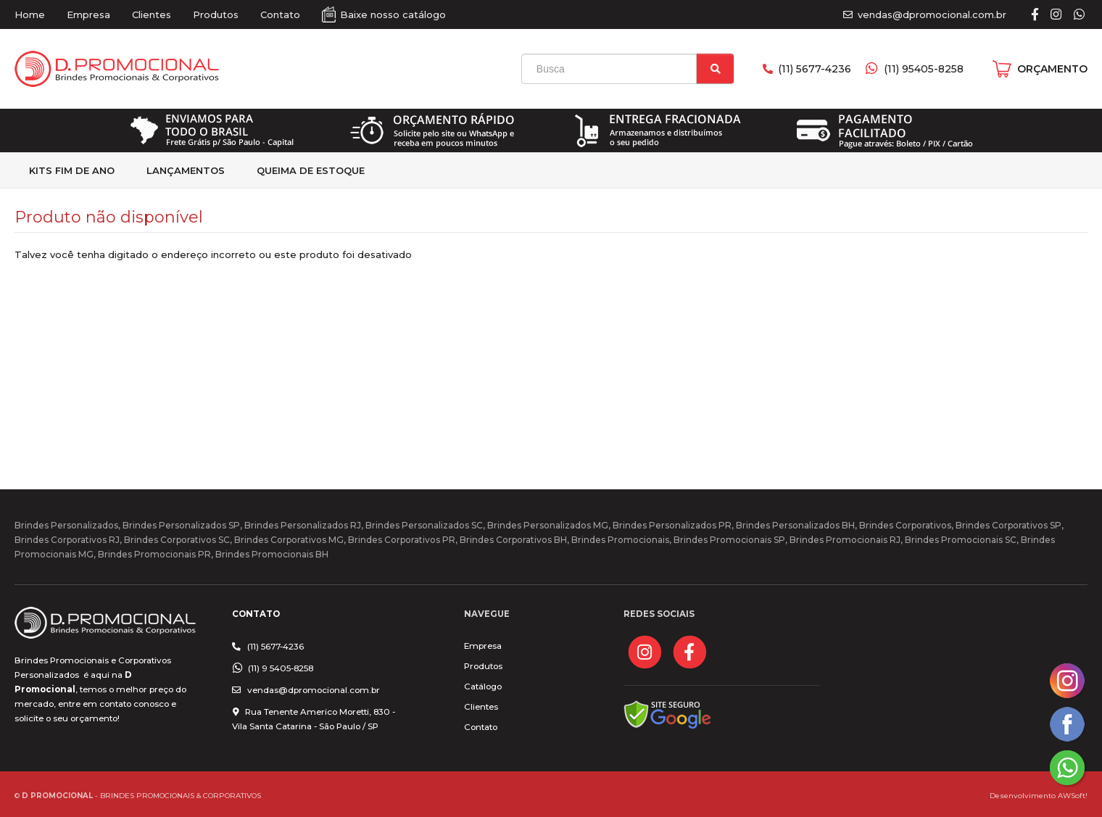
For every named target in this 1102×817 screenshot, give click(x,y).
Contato (280, 14)
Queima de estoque (311, 170)
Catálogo (483, 686)
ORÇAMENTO (1052, 68)
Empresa (88, 14)
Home (29, 14)
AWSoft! (1073, 795)
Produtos (216, 14)
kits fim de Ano (72, 170)
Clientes (151, 14)
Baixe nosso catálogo (393, 14)
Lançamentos (185, 170)
